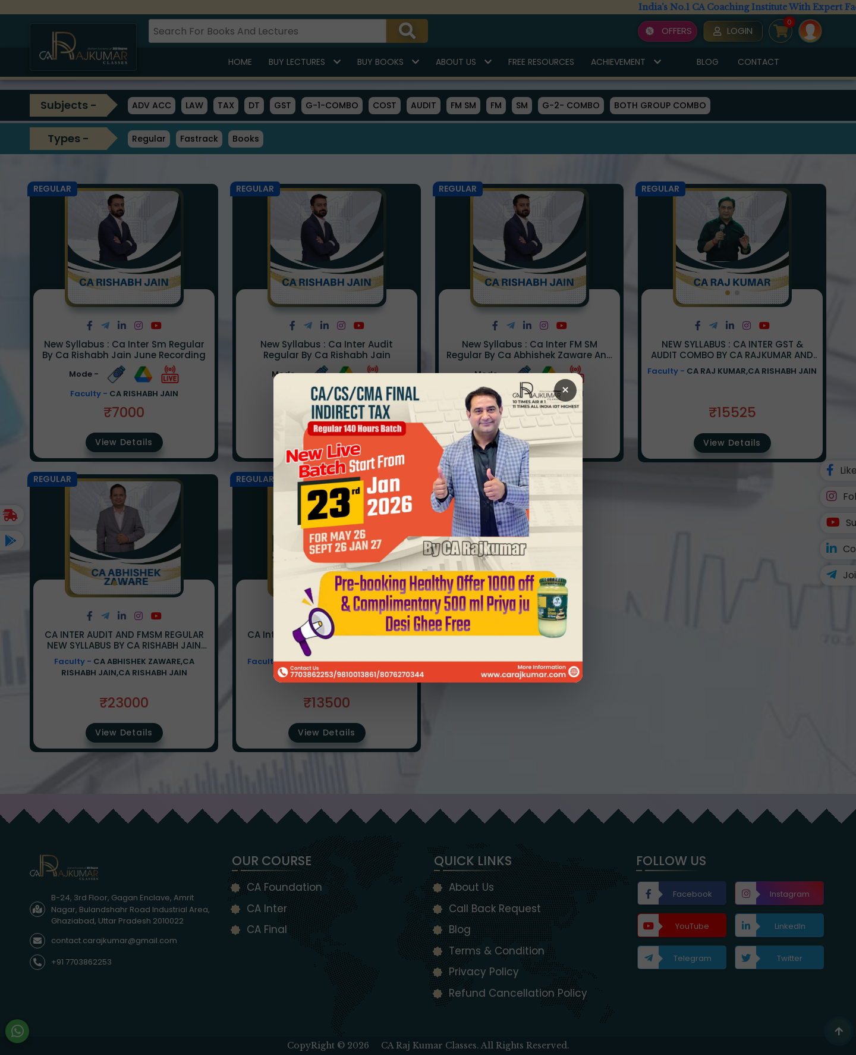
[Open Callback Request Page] (428, 528)
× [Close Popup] (565, 390)
